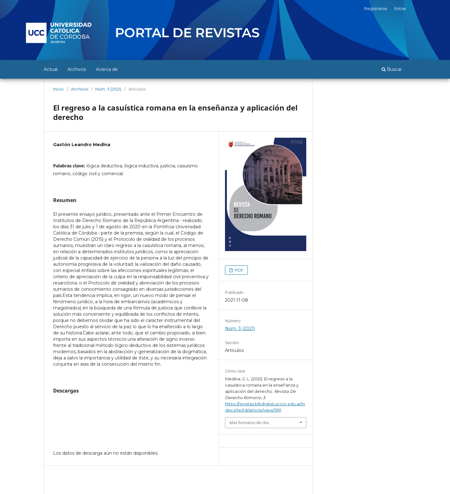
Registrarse (375, 8)
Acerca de (107, 69)
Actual (51, 69)
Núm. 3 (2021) (108, 88)
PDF (238, 270)
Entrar (400, 8)
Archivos (77, 69)
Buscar (392, 69)
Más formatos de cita (248, 422)
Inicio (58, 88)
